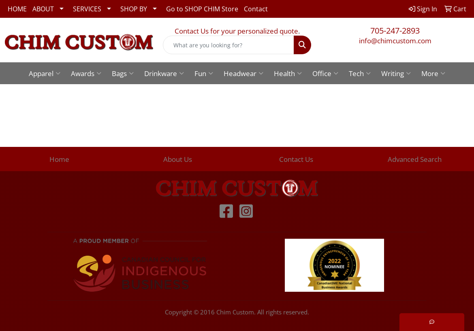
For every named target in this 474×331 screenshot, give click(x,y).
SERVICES (87, 8)
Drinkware (164, 73)
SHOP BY (133, 8)
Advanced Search (415, 159)
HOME (17, 8)
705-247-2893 (395, 30)
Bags (123, 73)
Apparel (44, 73)
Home (59, 159)
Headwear (243, 73)
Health (288, 73)
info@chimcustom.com (395, 40)
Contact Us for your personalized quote (236, 31)
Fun (203, 73)
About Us (177, 159)
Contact (256, 8)
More (433, 73)
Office (325, 73)
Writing (396, 73)
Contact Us (296, 159)
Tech (360, 73)
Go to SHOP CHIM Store (202, 8)
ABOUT (43, 8)
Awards (86, 73)
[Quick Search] (228, 45)
